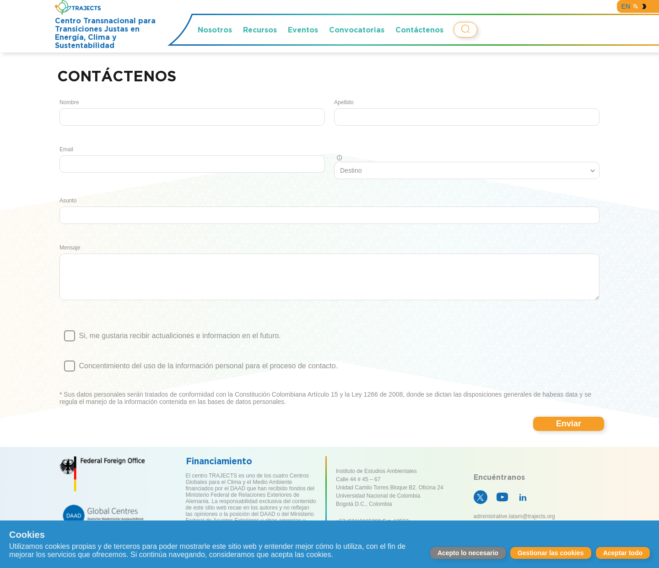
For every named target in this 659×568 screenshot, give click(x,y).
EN (625, 6)
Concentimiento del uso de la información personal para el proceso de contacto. (329, 376)
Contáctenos (419, 30)
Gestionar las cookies (551, 553)
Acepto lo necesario (468, 553)
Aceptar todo (623, 553)
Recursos (260, 30)
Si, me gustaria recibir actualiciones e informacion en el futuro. (329, 346)
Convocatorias (356, 30)
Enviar (568, 430)
